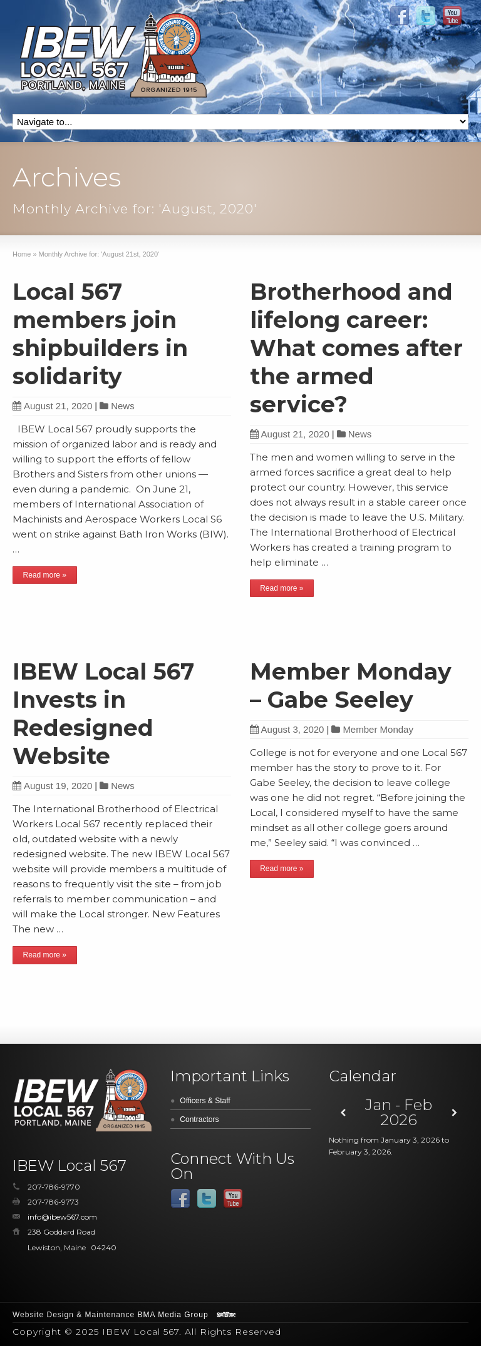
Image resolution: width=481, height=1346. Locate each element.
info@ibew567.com (62, 1216)
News (123, 405)
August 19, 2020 (52, 785)
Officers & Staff (205, 1100)
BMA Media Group (173, 1314)
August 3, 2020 (287, 729)
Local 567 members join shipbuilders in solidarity (100, 334)
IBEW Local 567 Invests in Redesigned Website (103, 714)
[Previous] (343, 1113)
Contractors (199, 1119)
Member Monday (378, 729)
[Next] (454, 1113)
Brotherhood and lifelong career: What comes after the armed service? (356, 348)
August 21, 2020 (52, 405)
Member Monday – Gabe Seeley (351, 685)
